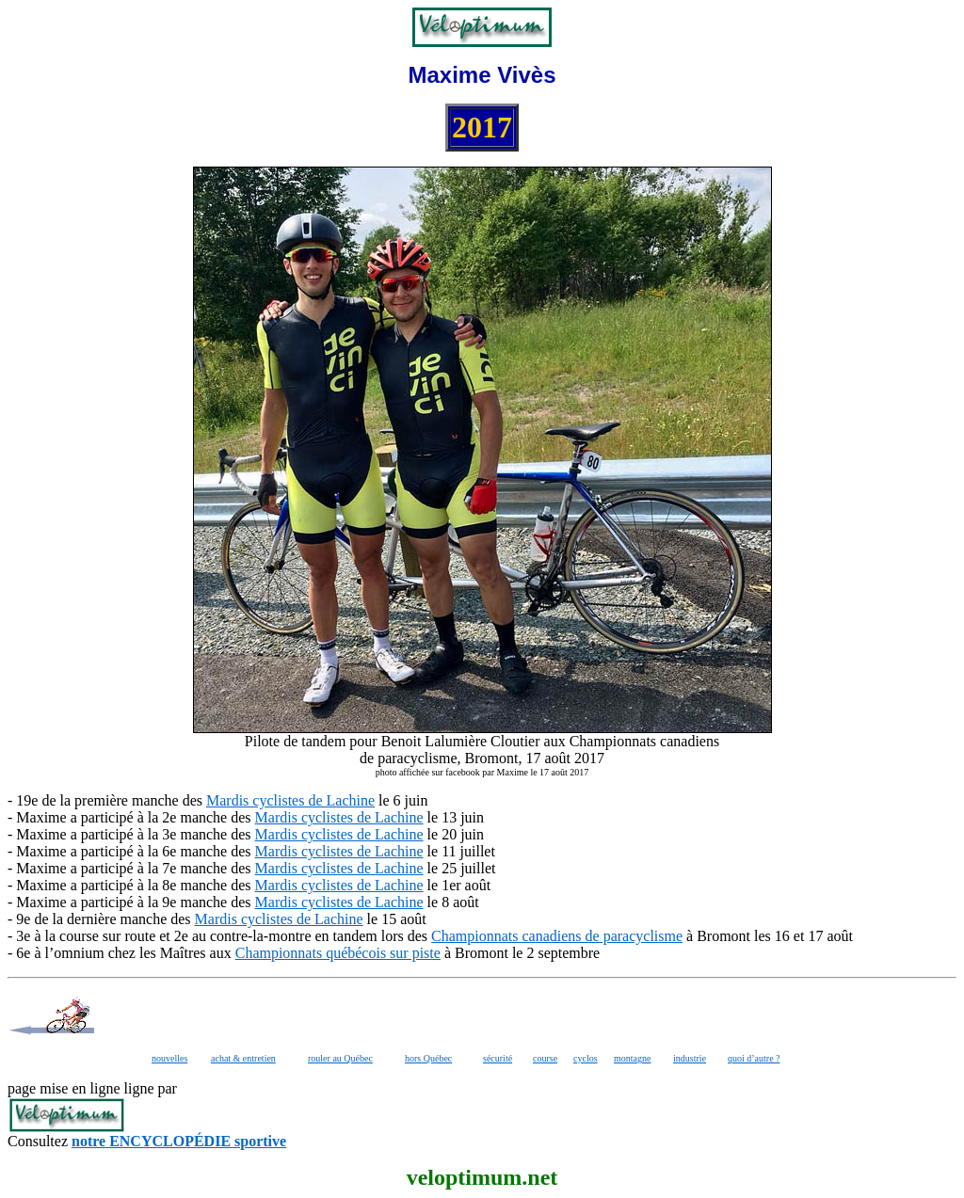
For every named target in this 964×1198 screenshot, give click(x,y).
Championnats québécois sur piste (338, 953)
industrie (689, 1058)
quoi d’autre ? (754, 1058)
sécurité (497, 1058)
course (545, 1058)
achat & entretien (243, 1058)
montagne (632, 1058)
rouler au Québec (340, 1058)
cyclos (585, 1058)
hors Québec (428, 1058)
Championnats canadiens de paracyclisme (557, 936)
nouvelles (169, 1058)
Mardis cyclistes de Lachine (290, 800)
